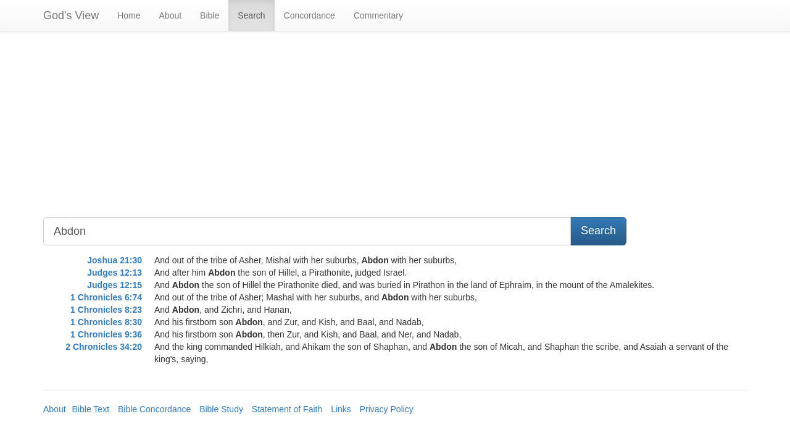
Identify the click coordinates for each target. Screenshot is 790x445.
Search (251, 15)
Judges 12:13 (114, 273)
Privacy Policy (387, 409)
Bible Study (221, 409)
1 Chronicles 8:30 (106, 322)
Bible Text (90, 409)
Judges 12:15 (114, 285)
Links (341, 409)
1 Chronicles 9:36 (106, 334)
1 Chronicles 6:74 (106, 297)
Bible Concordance (154, 409)
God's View (71, 15)
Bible (209, 15)
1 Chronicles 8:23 (106, 310)
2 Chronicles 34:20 (103, 347)
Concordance (309, 15)
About (170, 15)
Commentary (378, 15)
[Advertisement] (305, 130)
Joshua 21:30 (114, 260)
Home (128, 15)
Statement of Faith (287, 409)
